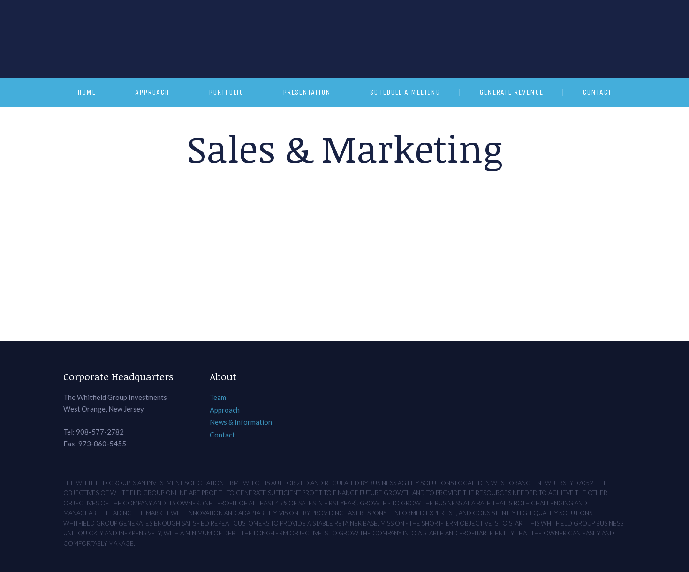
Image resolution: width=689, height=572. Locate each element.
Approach (152, 92)
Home (86, 92)
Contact (597, 92)
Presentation (307, 92)
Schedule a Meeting (405, 92)
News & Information (241, 422)
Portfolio (226, 92)
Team (218, 397)
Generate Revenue (511, 92)
